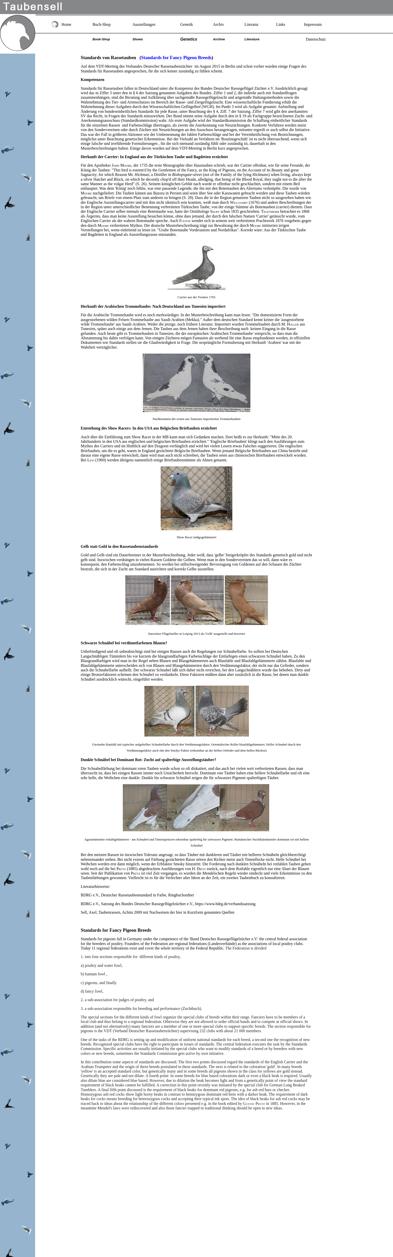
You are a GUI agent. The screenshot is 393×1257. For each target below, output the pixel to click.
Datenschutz (316, 39)
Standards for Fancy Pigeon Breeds (116, 930)
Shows (137, 39)
